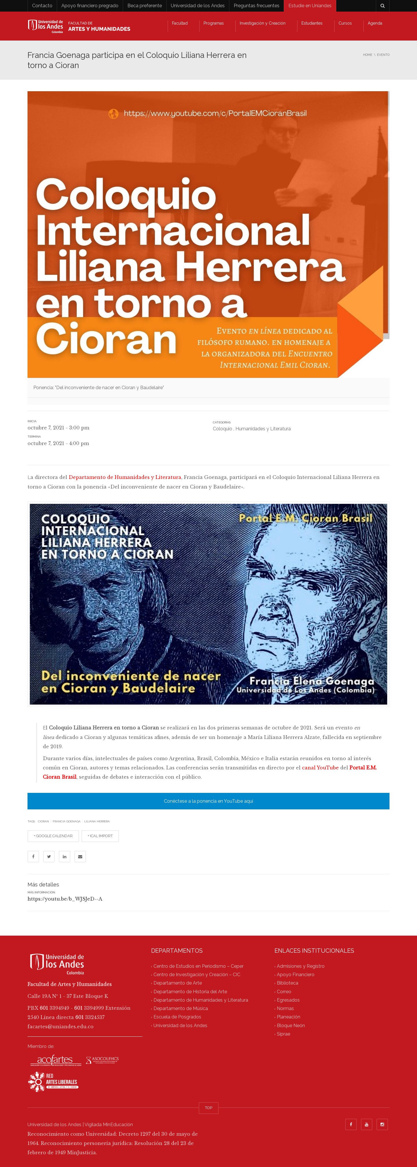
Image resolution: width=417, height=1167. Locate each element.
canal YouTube (320, 768)
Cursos (345, 23)
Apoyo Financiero (295, 975)
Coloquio (222, 428)
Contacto (42, 5)
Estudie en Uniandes (310, 5)
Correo (284, 991)
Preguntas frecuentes (256, 5)
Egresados (288, 1000)
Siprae (283, 1034)
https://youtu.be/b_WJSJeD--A (65, 899)
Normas (285, 1008)
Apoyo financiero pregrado (89, 5)
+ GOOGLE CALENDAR (53, 836)
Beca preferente (144, 5)
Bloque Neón (291, 1025)
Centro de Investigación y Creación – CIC (196, 975)
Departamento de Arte (177, 983)
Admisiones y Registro (301, 966)
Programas (214, 23)
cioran (43, 821)
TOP (208, 1108)
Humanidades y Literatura (263, 428)
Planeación (288, 1017)
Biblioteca (287, 983)
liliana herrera (97, 821)
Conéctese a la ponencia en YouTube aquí (208, 801)
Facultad (180, 23)
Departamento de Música (180, 1008)
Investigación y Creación (263, 23)
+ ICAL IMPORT (100, 836)
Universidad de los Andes (198, 5)
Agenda (375, 23)
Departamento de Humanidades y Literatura (125, 477)
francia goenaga (67, 821)
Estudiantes (312, 23)
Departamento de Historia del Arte (190, 991)
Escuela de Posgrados (177, 1017)
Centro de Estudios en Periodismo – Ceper (198, 966)
